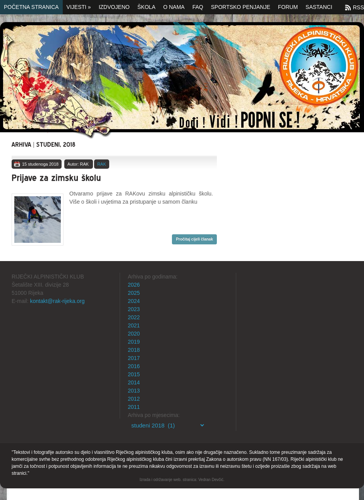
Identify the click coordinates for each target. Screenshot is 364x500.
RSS (358, 7)
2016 (134, 366)
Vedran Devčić (210, 480)
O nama (173, 7)
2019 (134, 342)
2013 (134, 391)
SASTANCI (319, 7)
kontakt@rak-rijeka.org (57, 301)
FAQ (197, 7)
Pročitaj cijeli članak (194, 239)
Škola (146, 7)
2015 (134, 374)
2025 (134, 293)
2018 (134, 350)
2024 (134, 301)
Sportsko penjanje (240, 7)
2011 (134, 407)
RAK (101, 164)
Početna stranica (31, 7)
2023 (134, 309)
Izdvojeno (114, 7)
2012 (134, 399)
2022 (134, 317)
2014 (134, 382)
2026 (134, 285)
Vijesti (79, 7)
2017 (134, 358)
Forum (288, 7)
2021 (134, 325)
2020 (134, 333)
